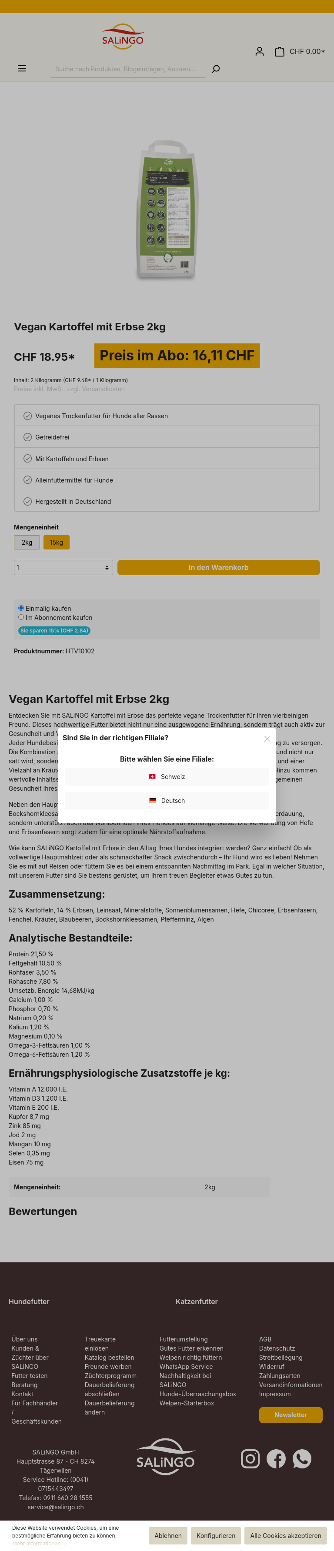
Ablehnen (168, 1535)
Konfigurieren (216, 1535)
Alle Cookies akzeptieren (285, 1535)
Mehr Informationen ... (39, 1543)
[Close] (267, 737)
